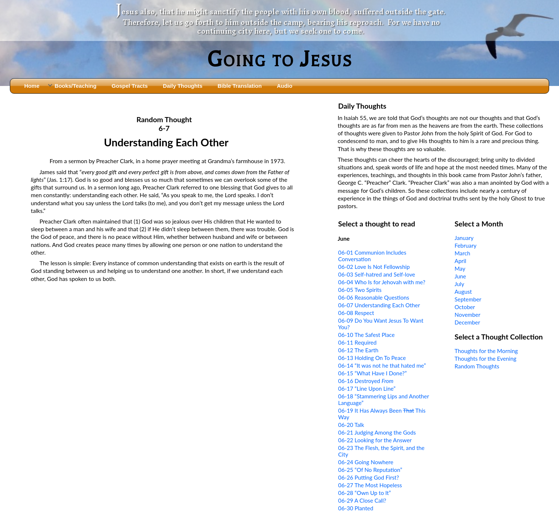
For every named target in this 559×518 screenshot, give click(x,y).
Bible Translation (240, 86)
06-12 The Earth (358, 350)
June (460, 276)
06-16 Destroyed (365, 381)
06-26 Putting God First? (368, 477)
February (466, 245)
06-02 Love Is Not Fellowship (374, 266)
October (465, 307)
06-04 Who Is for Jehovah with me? (381, 282)
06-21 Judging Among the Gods (377, 432)
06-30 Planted (355, 508)
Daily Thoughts (182, 86)
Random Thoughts (477, 366)
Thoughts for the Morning (486, 351)
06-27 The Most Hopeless (370, 485)
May (460, 268)
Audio (284, 86)
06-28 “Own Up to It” (364, 492)
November (467, 314)
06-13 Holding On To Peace (372, 357)
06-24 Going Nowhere (365, 462)
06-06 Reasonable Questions (373, 297)
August (463, 291)
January (464, 237)
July (459, 284)
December (467, 322)
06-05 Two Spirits (360, 289)
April (460, 261)
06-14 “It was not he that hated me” (382, 365)
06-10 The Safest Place (366, 334)
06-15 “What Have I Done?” (372, 373)
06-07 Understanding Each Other (379, 305)
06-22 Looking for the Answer (375, 440)
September (468, 299)
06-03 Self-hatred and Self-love (376, 274)
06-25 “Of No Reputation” (370, 469)
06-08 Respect (356, 312)
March (462, 253)
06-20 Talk (351, 424)
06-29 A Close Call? (362, 500)
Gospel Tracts (130, 86)
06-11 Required (357, 342)
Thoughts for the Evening (486, 358)
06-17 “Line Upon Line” (366, 388)
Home (32, 86)
